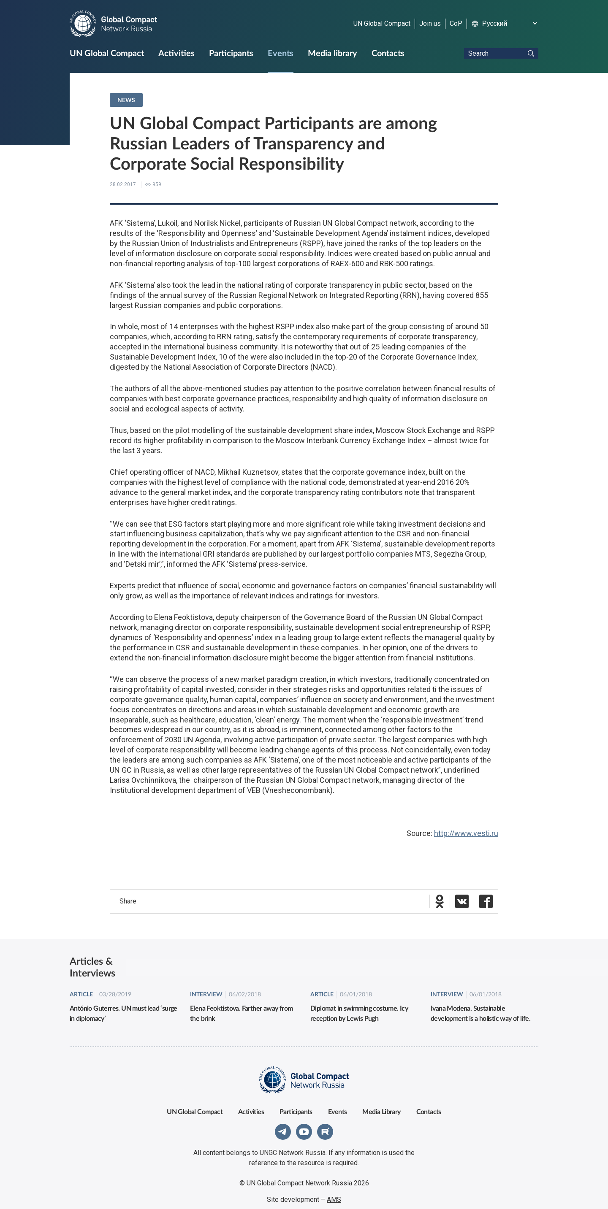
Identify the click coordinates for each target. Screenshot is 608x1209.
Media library (332, 53)
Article (81, 988)
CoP (456, 23)
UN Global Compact (381, 23)
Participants (231, 53)
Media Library (381, 1105)
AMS (334, 1193)
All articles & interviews (499, 964)
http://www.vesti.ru (466, 833)
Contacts (388, 53)
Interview (206, 988)
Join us (430, 23)
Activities (176, 53)
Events (280, 53)
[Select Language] (509, 23)
